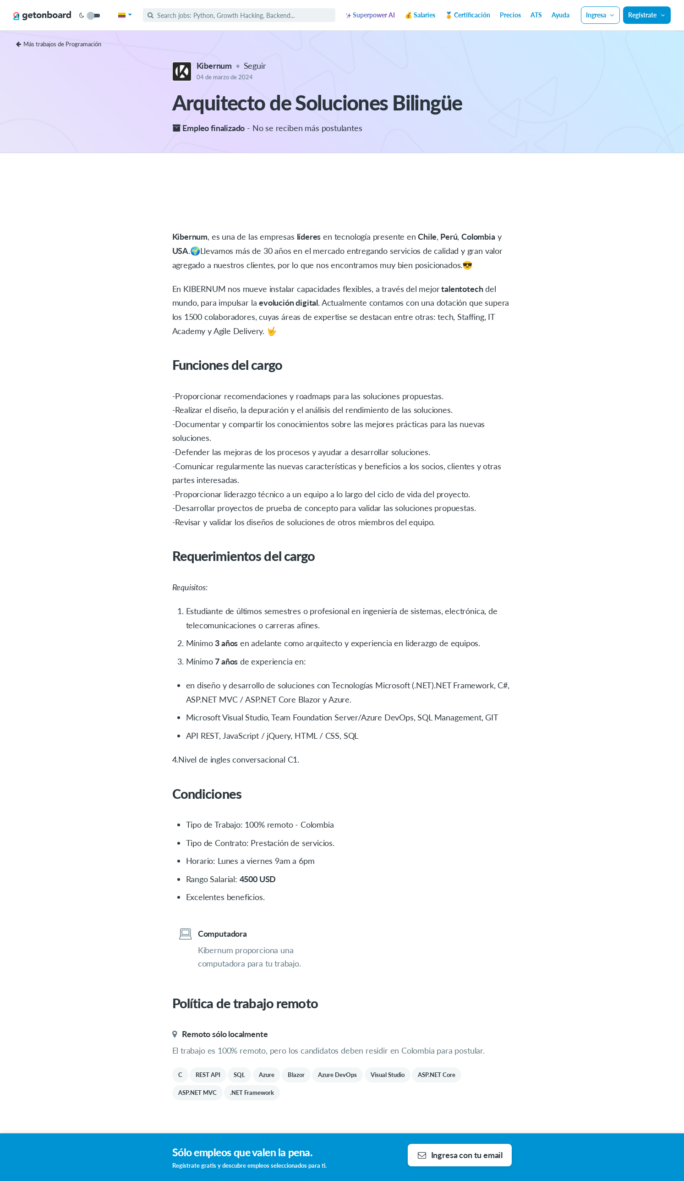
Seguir (255, 65)
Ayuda (560, 15)
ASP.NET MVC (197, 1092)
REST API (208, 1074)
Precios (510, 15)
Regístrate (647, 15)
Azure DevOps (337, 1074)
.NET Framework (252, 1092)
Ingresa (600, 15)
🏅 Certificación (467, 15)
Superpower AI (370, 15)
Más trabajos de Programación (58, 44)
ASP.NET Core (436, 1074)
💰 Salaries (420, 15)
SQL (239, 1074)
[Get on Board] (42, 15)
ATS (536, 15)
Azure (266, 1074)
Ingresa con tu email (460, 1155)
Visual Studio (388, 1074)
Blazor (296, 1074)
